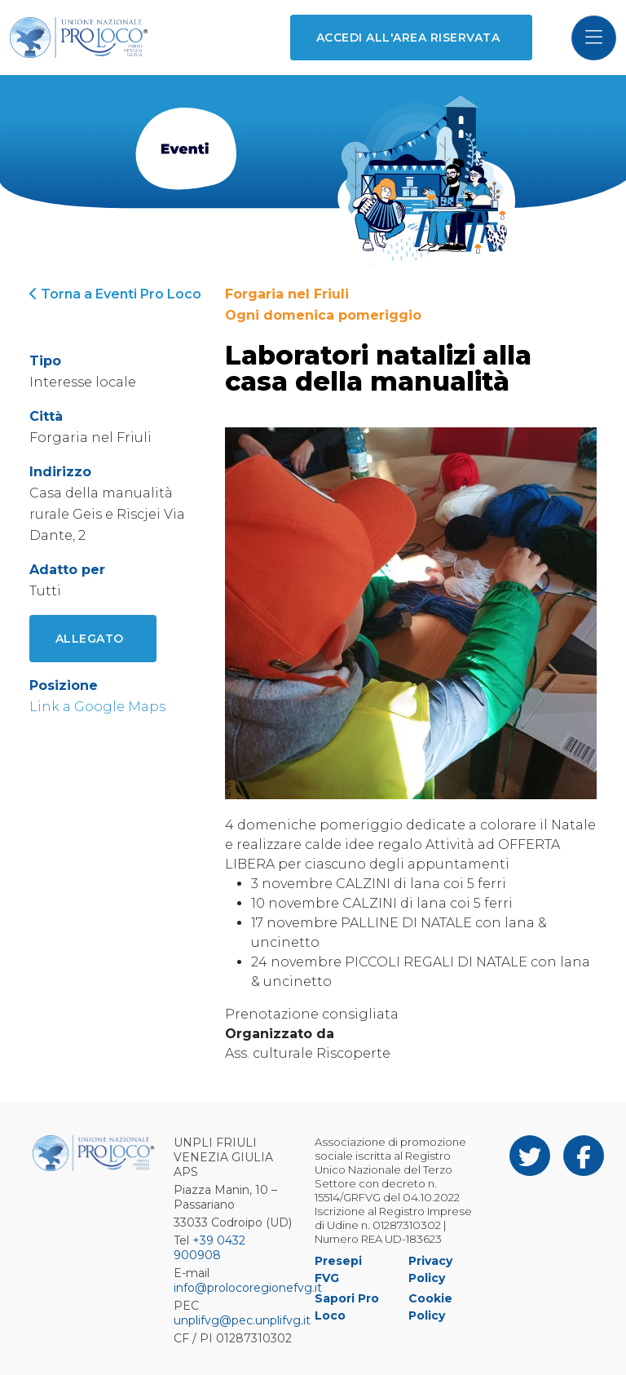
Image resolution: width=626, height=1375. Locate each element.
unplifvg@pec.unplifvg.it (242, 1320)
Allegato (89, 638)
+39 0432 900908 (209, 1247)
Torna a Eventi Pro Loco (115, 294)
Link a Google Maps (97, 706)
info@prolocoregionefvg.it (248, 1287)
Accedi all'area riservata (408, 37)
